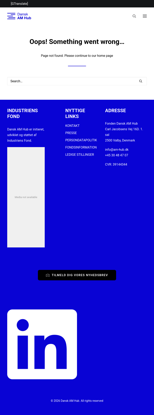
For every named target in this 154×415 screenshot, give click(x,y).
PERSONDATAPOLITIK (81, 140)
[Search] (132, 16)
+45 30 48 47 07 (116, 155)
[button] (145, 16)
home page (105, 56)
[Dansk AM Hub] (19, 16)
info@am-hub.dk (117, 150)
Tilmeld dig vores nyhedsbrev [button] (77, 275)
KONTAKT (72, 126)
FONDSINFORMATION (81, 147)
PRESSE (71, 133)
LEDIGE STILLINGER (79, 155)
